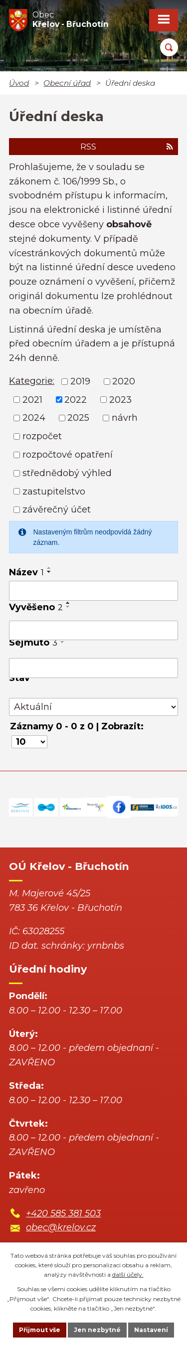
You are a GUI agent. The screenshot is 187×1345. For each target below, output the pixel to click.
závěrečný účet (56, 509)
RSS (126, 147)
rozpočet (42, 436)
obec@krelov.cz (61, 1227)
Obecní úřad (67, 83)
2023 (120, 399)
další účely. (128, 1274)
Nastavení (151, 1330)
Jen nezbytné (97, 1330)
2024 (33, 417)
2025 (78, 417)
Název (26, 572)
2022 (75, 399)
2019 (80, 381)
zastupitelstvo (53, 491)
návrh (125, 417)
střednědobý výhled (67, 473)
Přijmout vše (39, 1330)
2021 (32, 399)
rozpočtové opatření (67, 454)
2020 (123, 381)
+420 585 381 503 (63, 1213)
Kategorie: (31, 380)
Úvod (19, 83)
